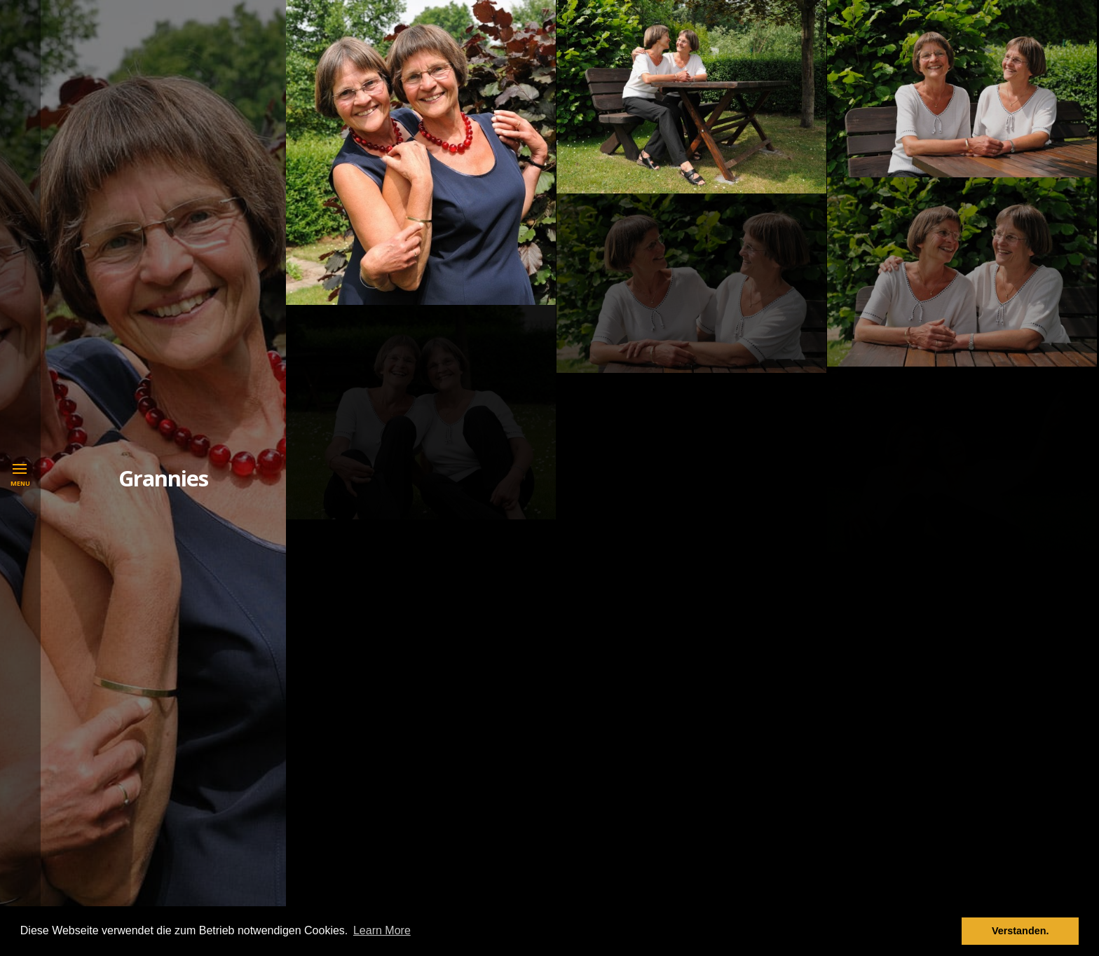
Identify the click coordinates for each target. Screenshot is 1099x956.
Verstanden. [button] (1020, 930)
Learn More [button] (382, 930)
